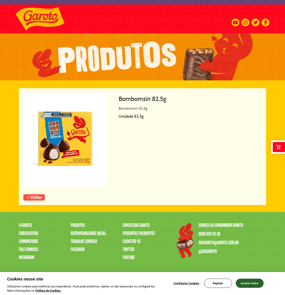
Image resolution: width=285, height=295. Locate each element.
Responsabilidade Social (88, 233)
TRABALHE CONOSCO (157, 19)
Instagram (26, 257)
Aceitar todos (250, 284)
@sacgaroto (208, 251)
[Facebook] (265, 19)
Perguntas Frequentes (139, 233)
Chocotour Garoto (136, 225)
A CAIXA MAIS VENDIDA (91, 19)
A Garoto (25, 225)
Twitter (128, 249)
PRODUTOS (64, 19)
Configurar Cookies (186, 284)
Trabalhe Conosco (84, 241)
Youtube (129, 257)
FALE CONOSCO (217, 19)
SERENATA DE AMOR (125, 19)
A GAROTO (45, 19)
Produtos (78, 225)
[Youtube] (235, 19)
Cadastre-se (132, 241)
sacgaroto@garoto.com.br (219, 242)
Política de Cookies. (48, 292)
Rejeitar (218, 284)
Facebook (78, 249)
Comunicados (28, 241)
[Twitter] (255, 19)
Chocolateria (28, 233)
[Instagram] (245, 19)
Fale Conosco (28, 249)
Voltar (36, 197)
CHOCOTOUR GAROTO (189, 19)
